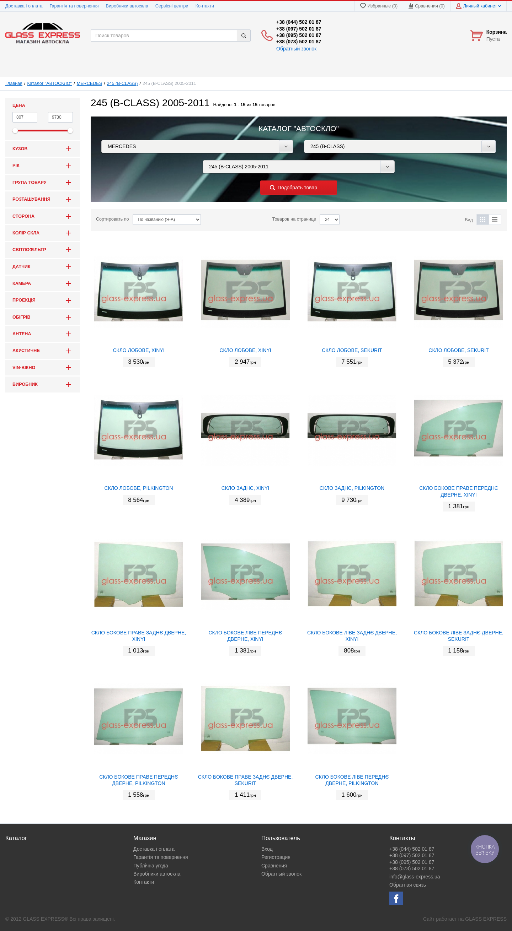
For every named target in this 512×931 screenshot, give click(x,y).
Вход (267, 849)
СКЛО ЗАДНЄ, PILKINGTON (352, 488)
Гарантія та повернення (73, 6)
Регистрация (275, 857)
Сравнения (274, 865)
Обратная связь (407, 885)
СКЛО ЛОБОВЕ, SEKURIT (352, 350)
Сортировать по (112, 219)
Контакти (205, 6)
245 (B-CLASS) (122, 83)
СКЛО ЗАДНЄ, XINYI (246, 488)
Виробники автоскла (127, 6)
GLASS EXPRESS (486, 919)
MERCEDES (89, 83)
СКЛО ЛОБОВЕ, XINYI (138, 350)
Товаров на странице (294, 219)
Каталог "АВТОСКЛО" (49, 83)
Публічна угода (150, 865)
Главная (13, 83)
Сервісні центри (171, 6)
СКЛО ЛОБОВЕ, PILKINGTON (138, 488)
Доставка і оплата (23, 6)
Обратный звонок (296, 49)
